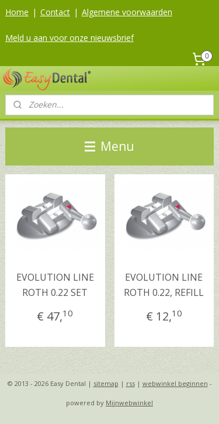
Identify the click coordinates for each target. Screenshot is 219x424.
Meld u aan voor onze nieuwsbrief (69, 37)
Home (17, 12)
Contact (55, 12)
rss (130, 383)
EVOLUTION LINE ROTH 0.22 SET (55, 285)
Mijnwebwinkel (129, 402)
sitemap (106, 383)
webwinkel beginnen (175, 383)
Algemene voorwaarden (127, 12)
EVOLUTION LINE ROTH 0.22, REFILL (164, 285)
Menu (109, 146)
